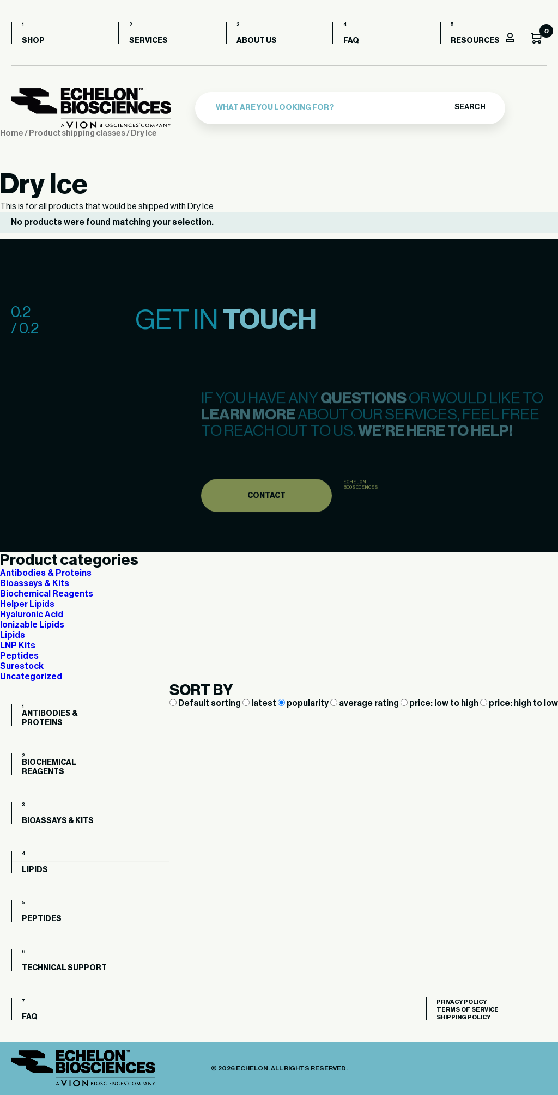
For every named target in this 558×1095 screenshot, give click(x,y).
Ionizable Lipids (32, 624)
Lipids (12, 635)
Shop (33, 41)
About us (256, 41)
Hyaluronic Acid (31, 614)
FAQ (351, 41)
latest (260, 703)
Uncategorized (31, 676)
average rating (365, 703)
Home (11, 133)
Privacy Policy (461, 1002)
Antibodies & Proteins (46, 573)
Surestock (22, 666)
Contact (266, 508)
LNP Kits (17, 645)
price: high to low (519, 703)
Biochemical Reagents (46, 593)
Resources (475, 41)
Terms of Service (467, 1010)
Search (469, 107)
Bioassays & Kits (34, 583)
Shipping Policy (463, 1017)
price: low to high (440, 703)
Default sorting (205, 703)
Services (148, 41)
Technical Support (64, 968)
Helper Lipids (27, 604)
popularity (304, 703)
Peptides (19, 656)
